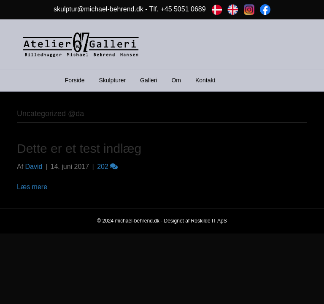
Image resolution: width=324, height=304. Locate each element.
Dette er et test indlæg (79, 148)
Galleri (148, 80)
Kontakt (205, 80)
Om (176, 80)
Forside (75, 80)
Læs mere (32, 186)
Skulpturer (112, 80)
